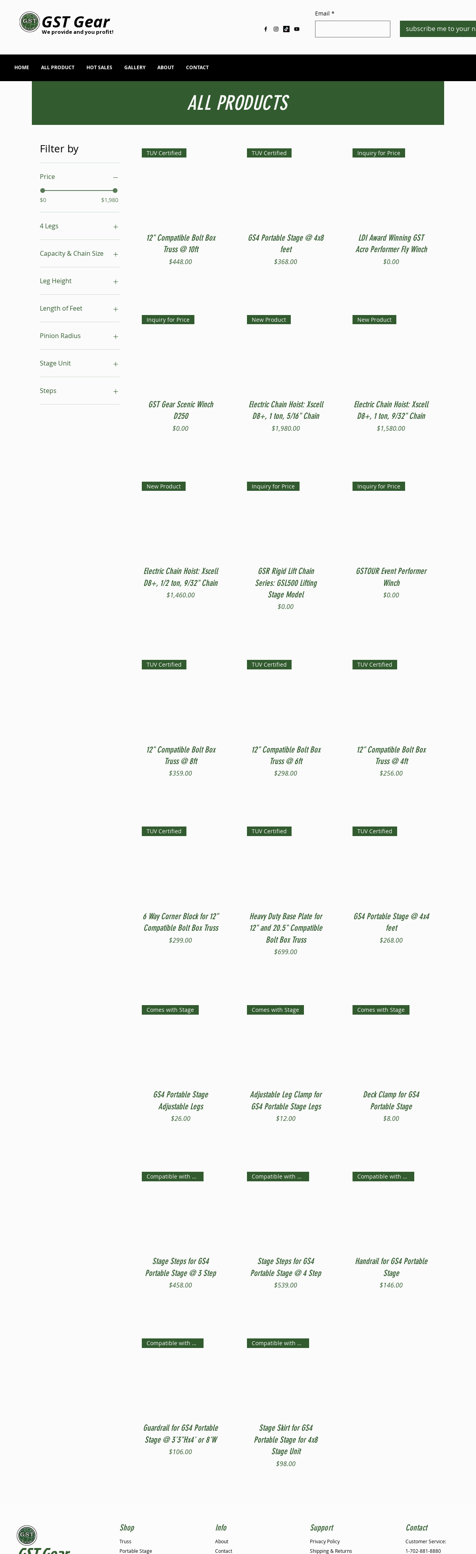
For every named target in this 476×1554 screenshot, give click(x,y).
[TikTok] (286, 29)
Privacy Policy (325, 1541)
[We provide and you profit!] (78, 31)
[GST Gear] (75, 21)
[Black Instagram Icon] (276, 29)
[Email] (350, 29)
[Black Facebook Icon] (265, 29)
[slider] (42, 190)
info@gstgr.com (384, 69)
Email (325, 14)
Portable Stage (135, 1551)
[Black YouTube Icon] (297, 29)
